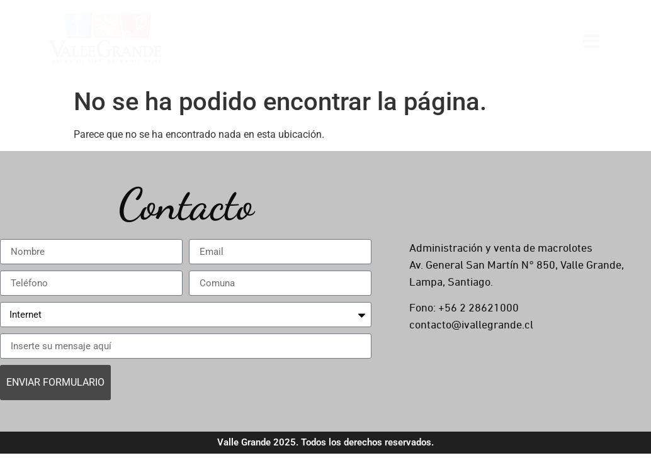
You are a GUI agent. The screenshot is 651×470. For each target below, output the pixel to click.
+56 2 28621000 (478, 308)
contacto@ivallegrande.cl (471, 325)
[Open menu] (591, 40)
